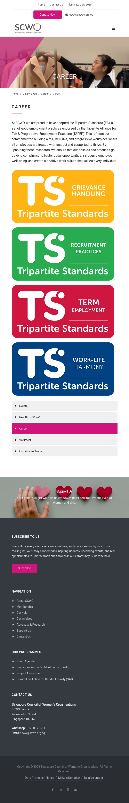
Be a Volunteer (93, 777)
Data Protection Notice (39, 777)
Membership (25, 606)
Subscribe (24, 568)
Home (41, 4)
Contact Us (56, 4)
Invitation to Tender (31, 451)
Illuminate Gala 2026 (79, 4)
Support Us (24, 630)
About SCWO (25, 600)
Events (23, 405)
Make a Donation (69, 777)
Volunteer (25, 439)
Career (45, 93)
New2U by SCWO (29, 417)
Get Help (22, 612)
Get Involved (30, 93)
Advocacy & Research (31, 624)
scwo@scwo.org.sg (79, 15)
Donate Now (48, 14)
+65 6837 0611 (35, 728)
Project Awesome (28, 673)
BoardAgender (26, 661)
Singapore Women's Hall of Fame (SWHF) (43, 667)
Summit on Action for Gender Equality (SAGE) (46, 679)
